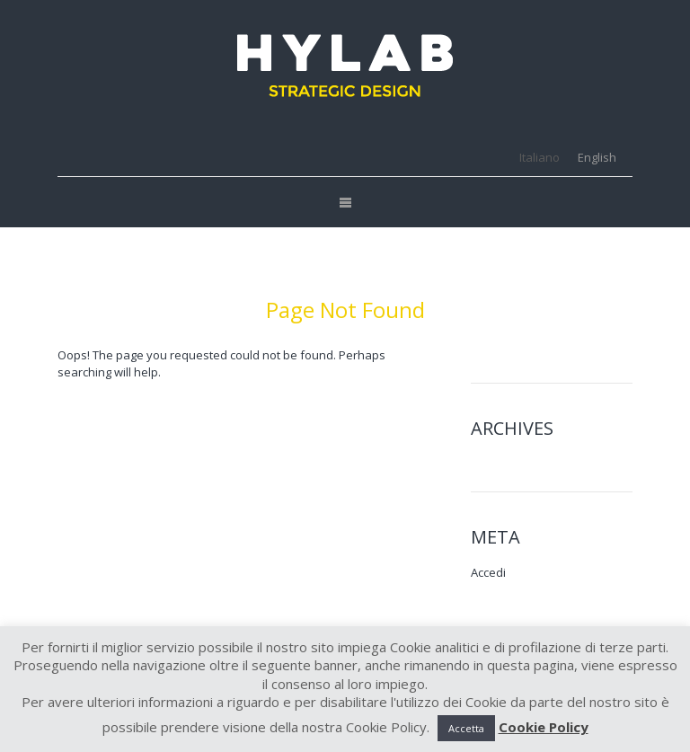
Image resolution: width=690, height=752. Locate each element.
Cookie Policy (543, 727)
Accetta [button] (466, 728)
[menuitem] (539, 157)
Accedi (488, 572)
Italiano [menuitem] (539, 157)
